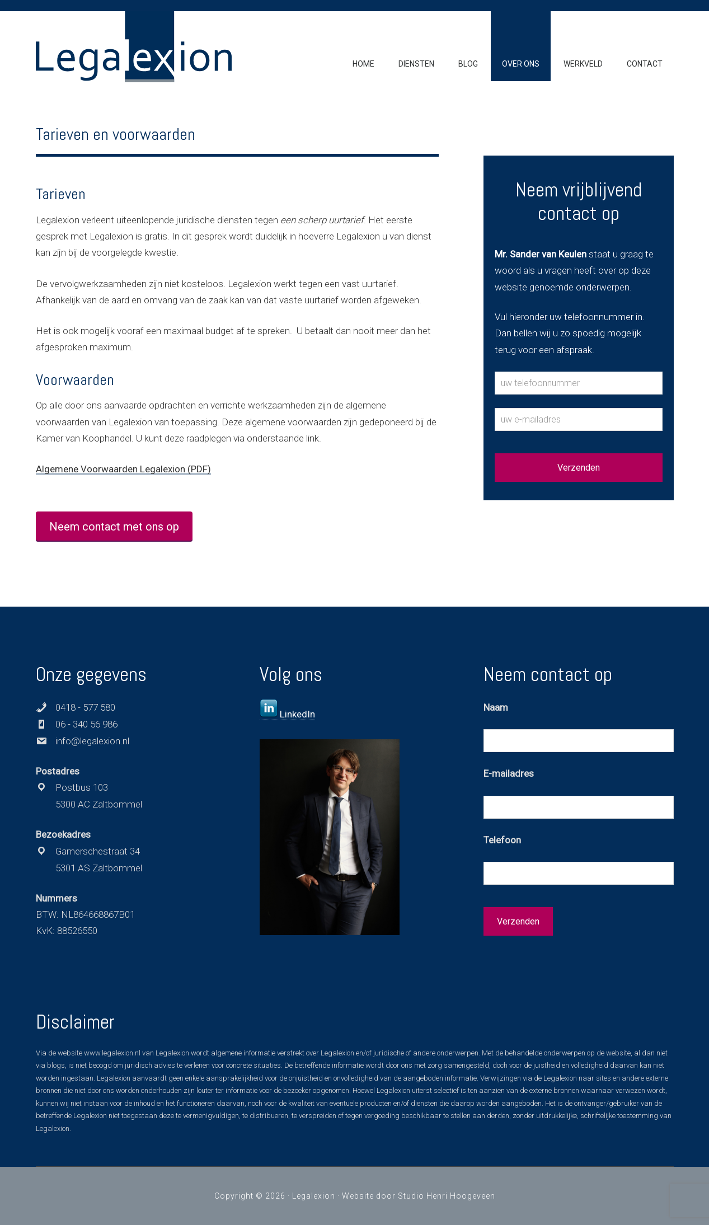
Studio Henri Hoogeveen (446, 1195)
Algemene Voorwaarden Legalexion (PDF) (123, 469)
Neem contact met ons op (114, 526)
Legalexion (313, 1195)
